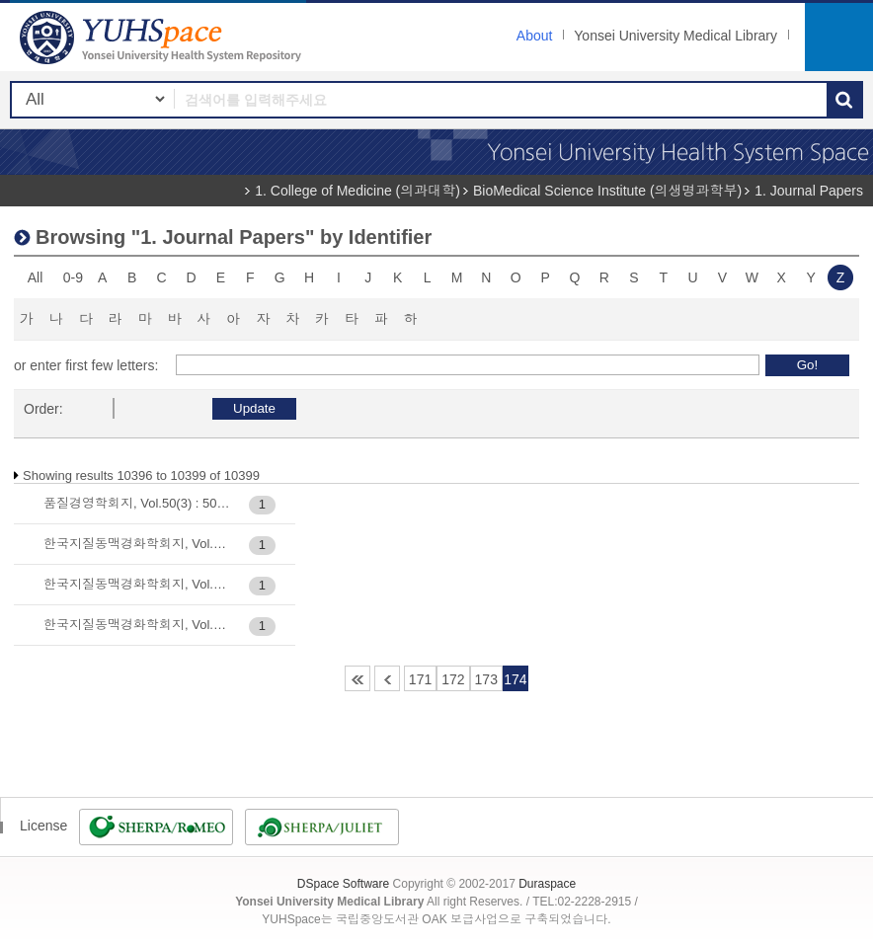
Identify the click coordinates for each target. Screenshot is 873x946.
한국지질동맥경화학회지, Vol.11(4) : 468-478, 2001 (136, 543)
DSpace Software (343, 884)
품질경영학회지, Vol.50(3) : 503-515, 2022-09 (136, 503)
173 (486, 679)
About (534, 35)
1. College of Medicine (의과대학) (357, 190)
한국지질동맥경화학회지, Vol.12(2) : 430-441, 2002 (136, 584)
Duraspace (547, 884)
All (35, 277)
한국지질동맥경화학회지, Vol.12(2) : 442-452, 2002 (136, 624)
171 (420, 679)
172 (452, 679)
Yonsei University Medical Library (675, 35)
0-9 (73, 277)
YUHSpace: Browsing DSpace (163, 37)
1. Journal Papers (808, 190)
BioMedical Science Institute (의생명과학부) (607, 190)
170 (387, 678)
